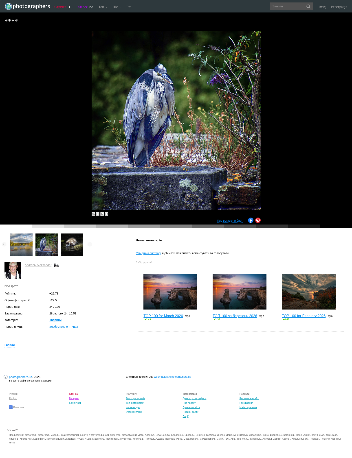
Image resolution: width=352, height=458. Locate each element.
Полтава (170, 438)
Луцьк (80, 438)
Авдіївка (149, 435)
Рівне (179, 438)
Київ (334, 435)
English (13, 398)
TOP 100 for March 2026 (163, 316)
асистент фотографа (92, 435)
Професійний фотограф (22, 435)
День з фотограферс (195, 398)
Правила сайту (191, 407)
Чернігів (325, 438)
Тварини (55, 320)
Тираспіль (255, 438)
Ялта (12, 442)
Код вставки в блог (230, 220)
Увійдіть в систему (148, 253)
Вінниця (200, 435)
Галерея (84, 7)
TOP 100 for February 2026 (304, 316)
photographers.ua (20, 377)
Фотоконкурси (134, 411)
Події (186, 416)
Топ (102, 7)
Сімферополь (208, 438)
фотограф (43, 435)
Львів (88, 438)
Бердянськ (177, 435)
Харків (277, 438)
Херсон (286, 438)
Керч (328, 435)
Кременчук (26, 438)
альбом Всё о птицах (63, 326)
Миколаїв (138, 438)
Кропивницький (55, 438)
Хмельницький (300, 438)
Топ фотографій (135, 402)
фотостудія (128, 435)
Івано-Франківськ (272, 435)
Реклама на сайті (249, 398)
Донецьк (231, 435)
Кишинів (13, 438)
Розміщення (246, 402)
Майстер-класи (248, 407)
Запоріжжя (255, 435)
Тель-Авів (229, 438)
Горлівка (211, 435)
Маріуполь (98, 438)
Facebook (16, 407)
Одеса (160, 438)
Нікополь (150, 438)
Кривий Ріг (39, 438)
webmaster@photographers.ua (172, 376)
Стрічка (62, 7)
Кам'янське (318, 435)
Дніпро (221, 435)
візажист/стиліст (69, 435)
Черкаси (314, 438)
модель (55, 435)
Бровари (189, 435)
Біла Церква (163, 435)
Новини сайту (190, 411)
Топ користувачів (135, 398)
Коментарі (75, 402)
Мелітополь (112, 438)
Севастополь (191, 438)
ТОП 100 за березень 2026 (235, 316)
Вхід (322, 7)
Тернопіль (242, 438)
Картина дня (133, 407)
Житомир (242, 435)
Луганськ (70, 438)
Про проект (189, 402)
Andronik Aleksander (38, 265)
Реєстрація (339, 7)
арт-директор (113, 435)
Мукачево (125, 438)
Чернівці (336, 438)
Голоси (9, 345)
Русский (13, 394)
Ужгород (267, 438)
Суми (220, 438)
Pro (128, 7)
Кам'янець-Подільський (296, 435)
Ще (117, 7)
